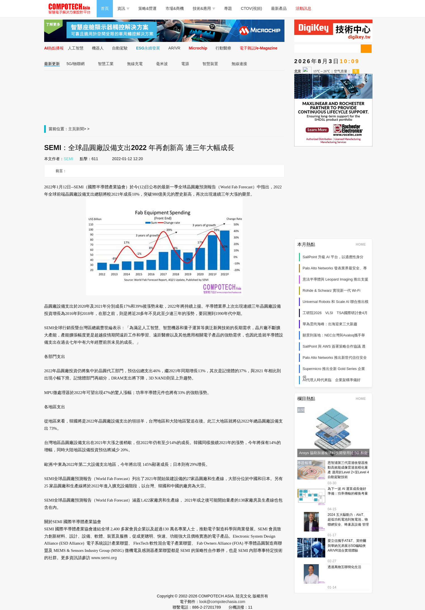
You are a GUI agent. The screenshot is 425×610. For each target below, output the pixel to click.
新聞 (80, 129)
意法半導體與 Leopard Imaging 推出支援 (335, 279)
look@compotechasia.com (222, 601)
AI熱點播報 (54, 48)
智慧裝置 (210, 63)
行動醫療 (223, 48)
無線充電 (135, 63)
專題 (228, 8)
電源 (185, 63)
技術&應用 (204, 8)
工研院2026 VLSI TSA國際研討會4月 (335, 313)
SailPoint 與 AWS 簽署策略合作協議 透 (334, 346)
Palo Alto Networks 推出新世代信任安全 (335, 357)
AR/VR (174, 48)
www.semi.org (104, 558)
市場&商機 (174, 8)
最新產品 (279, 8)
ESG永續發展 (148, 48)
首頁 (105, 8)
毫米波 (162, 63)
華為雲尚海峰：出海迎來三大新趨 (330, 324)
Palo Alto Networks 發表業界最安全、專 (335, 268)
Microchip (198, 48)
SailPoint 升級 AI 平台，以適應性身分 (333, 257)
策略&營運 (147, 8)
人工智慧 (76, 48)
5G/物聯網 (76, 63)
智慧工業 (106, 63)
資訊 (123, 8)
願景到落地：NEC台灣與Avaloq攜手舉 (334, 335)
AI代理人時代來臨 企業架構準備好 (331, 380)
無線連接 (239, 63)
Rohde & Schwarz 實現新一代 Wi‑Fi (331, 290)
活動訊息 (303, 8)
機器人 (98, 48)
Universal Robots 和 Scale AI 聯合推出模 (336, 302)
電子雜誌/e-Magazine (258, 48)
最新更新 (52, 63)
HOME (362, 244)
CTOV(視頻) (251, 8)
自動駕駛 (120, 48)
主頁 (72, 129)
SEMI (68, 158)
